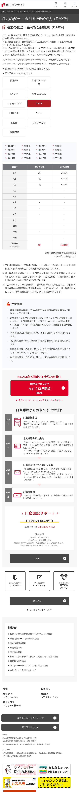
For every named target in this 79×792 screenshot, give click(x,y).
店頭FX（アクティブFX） (50, 695)
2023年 (58, 146)
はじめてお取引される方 (41, 610)
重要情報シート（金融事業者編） (25, 638)
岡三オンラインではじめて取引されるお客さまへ (40, 400)
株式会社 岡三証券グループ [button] (30, 718)
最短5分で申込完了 (39, 388)
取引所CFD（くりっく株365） (19, 11)
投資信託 (45, 689)
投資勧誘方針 (16, 647)
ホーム (3, 11)
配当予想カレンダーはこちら (19, 73)
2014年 (11, 158)
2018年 (11, 154)
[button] (64, 581)
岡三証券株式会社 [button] (30, 727)
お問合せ (37, 601)
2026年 (11, 146)
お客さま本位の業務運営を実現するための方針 (31, 634)
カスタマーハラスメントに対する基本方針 (29, 665)
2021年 (27, 150)
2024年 (42, 146)
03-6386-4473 (46, 527)
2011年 (58, 158)
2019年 (58, 150)
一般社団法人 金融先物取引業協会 (50, 753)
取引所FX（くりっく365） (11, 695)
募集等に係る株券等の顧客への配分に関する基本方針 (34, 656)
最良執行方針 (16, 652)
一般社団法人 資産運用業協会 (25, 753)
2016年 (42, 154)
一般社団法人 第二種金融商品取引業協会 (16, 756)
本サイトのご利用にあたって (23, 670)
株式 (5, 689)
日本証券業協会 (7, 753)
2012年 (42, 158)
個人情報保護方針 (18, 643)
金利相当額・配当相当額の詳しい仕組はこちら (27, 69)
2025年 (27, 146)
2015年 (58, 154)
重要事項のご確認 (18, 661)
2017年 (27, 154)
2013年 (27, 158)
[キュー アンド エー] (39, 558)
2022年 (11, 150)
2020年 (42, 150)
